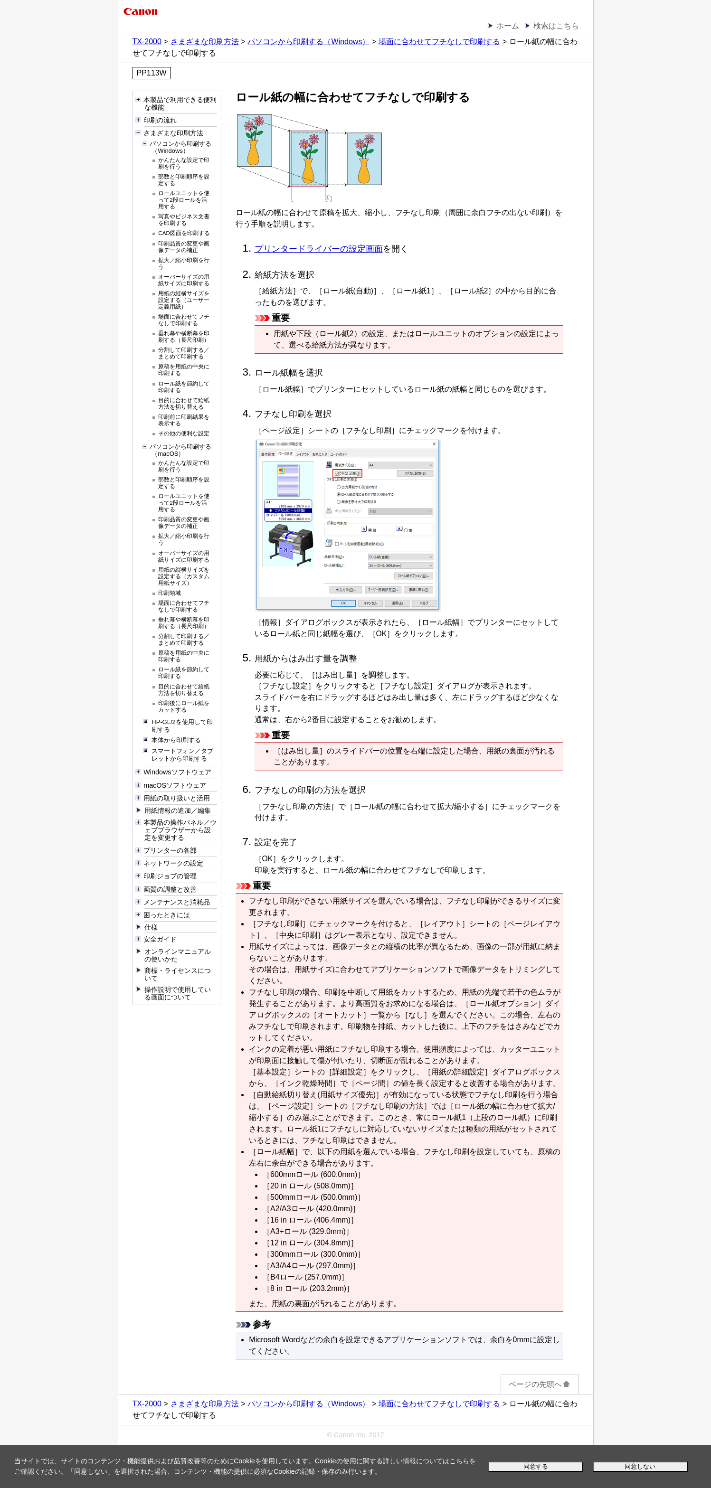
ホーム (507, 26)
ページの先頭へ (540, 1384)
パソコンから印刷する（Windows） (308, 42)
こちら (459, 1461)
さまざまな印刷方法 (205, 42)
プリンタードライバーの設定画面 (319, 249)
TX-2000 (147, 42)
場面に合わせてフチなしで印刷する (439, 42)
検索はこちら (556, 26)
